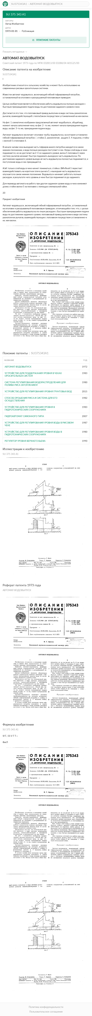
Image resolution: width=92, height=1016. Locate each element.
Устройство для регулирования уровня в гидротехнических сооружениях (30, 408)
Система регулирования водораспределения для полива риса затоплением (35, 383)
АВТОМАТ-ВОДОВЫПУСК (18, 366)
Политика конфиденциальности (46, 1007)
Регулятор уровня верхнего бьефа (25, 441)
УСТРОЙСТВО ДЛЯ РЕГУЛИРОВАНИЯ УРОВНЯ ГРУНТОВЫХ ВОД (38, 391)
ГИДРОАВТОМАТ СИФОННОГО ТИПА (24, 416)
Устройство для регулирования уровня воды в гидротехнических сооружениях (33, 433)
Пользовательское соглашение (46, 1011)
